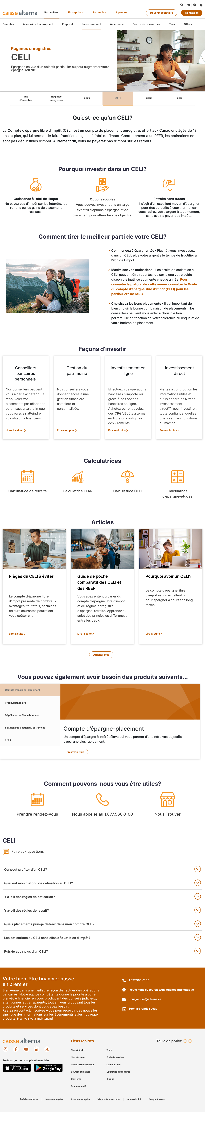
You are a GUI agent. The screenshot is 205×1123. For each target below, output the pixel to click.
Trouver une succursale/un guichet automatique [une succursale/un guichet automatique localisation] (159, 1001)
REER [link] (87, 99)
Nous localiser (15, 431)
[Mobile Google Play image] (48, 1078)
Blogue (110, 1089)
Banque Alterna (161, 1110)
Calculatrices (114, 1075)
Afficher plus (101, 655)
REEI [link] (179, 99)
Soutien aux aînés (80, 1082)
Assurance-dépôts (82, 1110)
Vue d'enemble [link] (25, 99)
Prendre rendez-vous (37, 817)
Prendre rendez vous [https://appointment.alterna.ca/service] (140, 1019)
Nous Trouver (167, 817)
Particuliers (51, 12)
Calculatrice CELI (127, 486)
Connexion (192, 12)
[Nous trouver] (194, 5)
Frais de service (115, 1068)
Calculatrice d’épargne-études (177, 486)
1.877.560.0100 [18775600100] (136, 991)
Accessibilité (138, 1110)
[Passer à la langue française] (188, 5)
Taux (109, 1061)
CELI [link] (118, 99)
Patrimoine (99, 12)
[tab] (30, 693)
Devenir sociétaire (161, 12)
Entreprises (75, 12)
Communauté (78, 1097)
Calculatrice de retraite (28, 486)
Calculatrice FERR (77, 486)
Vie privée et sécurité (111, 1110)
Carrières (76, 1089)
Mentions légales (54, 1110)
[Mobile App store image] (17, 1078)
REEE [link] (148, 99)
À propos (121, 12)
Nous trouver (78, 1068)
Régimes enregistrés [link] (56, 99)
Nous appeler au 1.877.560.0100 (102, 817)
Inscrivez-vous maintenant (35, 1029)
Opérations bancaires (118, 1082)
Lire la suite (16, 634)
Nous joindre (78, 1061)
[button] (181, 5)
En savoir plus (65, 431)
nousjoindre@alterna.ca (142, 1010)
